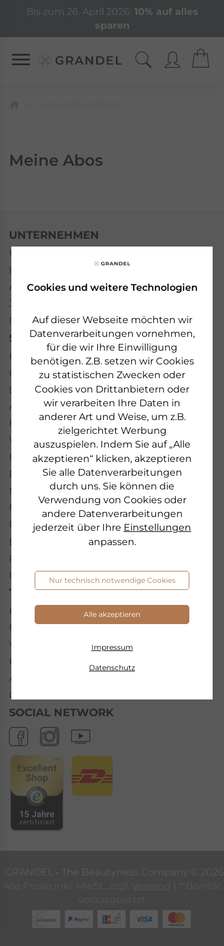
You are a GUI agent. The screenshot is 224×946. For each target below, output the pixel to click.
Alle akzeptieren (112, 614)
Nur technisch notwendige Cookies (112, 580)
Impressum (112, 647)
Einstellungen (157, 527)
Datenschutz (112, 667)
